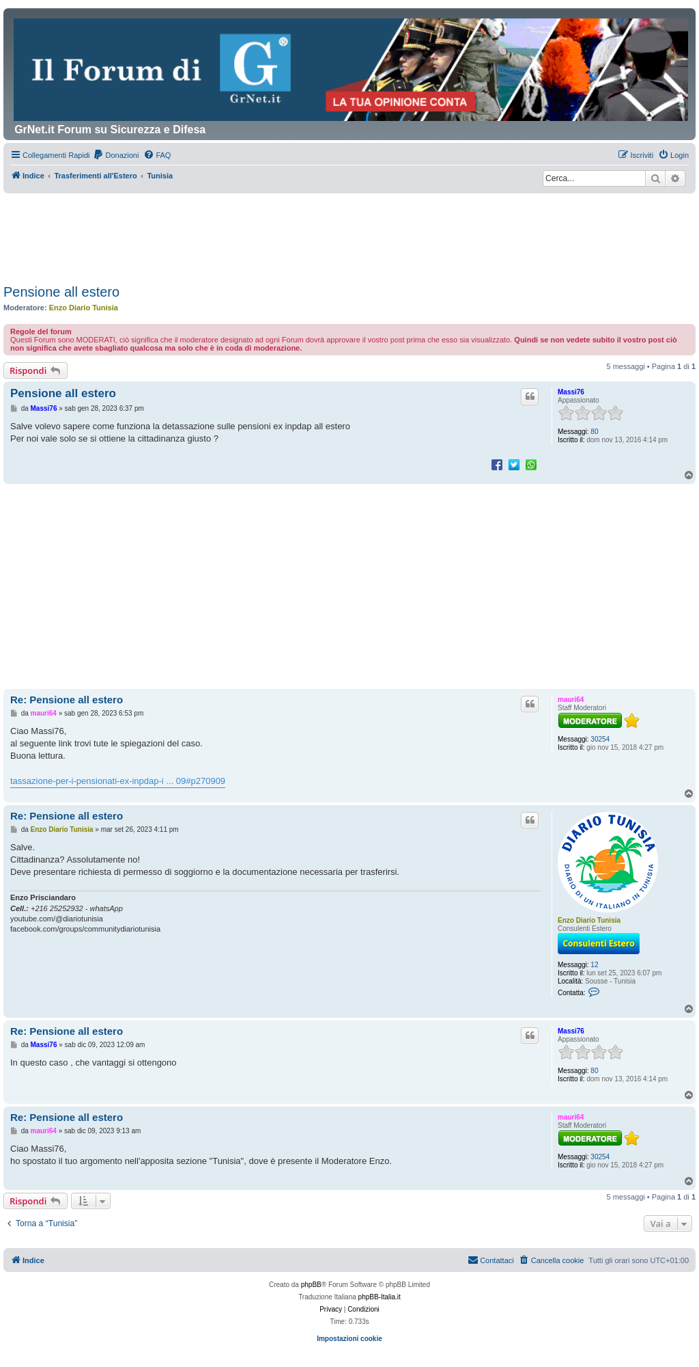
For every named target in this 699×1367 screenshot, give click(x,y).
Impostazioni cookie (349, 1338)
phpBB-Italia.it (379, 1297)
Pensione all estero (61, 291)
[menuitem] (116, 155)
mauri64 (571, 699)
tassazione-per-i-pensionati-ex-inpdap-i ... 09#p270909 (117, 781)
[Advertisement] (349, 231)
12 (594, 965)
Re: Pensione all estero (66, 699)
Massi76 (571, 392)
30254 (600, 739)
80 (594, 431)
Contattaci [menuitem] (491, 1259)
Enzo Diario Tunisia (83, 307)
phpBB (311, 1284)
